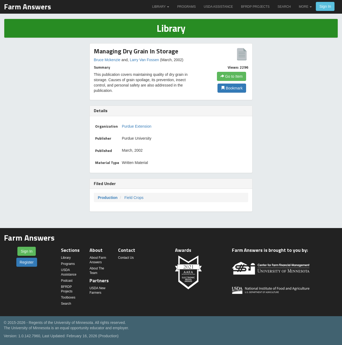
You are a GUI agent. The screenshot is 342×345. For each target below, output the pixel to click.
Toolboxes (68, 297)
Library (160, 7)
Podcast (66, 281)
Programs (186, 7)
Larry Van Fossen (144, 60)
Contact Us (126, 258)
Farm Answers (27, 6)
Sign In (325, 6)
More (305, 7)
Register (27, 262)
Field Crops (133, 197)
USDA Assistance (218, 7)
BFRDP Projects (255, 7)
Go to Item (231, 76)
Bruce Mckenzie (107, 60)
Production (108, 197)
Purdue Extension (136, 126)
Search (284, 7)
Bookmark (232, 88)
